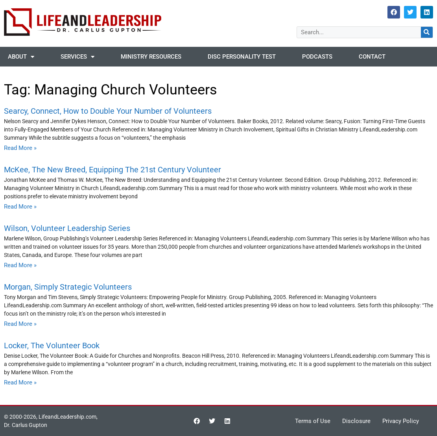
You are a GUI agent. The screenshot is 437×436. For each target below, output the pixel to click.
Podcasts (317, 56)
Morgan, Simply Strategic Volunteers (68, 287)
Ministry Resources (151, 56)
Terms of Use (312, 421)
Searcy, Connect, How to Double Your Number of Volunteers (108, 111)
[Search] (427, 32)
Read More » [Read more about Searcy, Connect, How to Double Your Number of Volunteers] (20, 147)
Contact (372, 56)
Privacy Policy (400, 421)
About (21, 57)
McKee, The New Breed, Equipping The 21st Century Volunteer (112, 169)
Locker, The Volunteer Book (52, 345)
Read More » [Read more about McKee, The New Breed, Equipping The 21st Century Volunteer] (20, 206)
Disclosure (356, 421)
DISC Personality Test (242, 56)
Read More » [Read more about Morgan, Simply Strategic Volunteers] (20, 323)
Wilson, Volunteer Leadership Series (67, 228)
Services (77, 57)
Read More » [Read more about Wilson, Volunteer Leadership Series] (20, 265)
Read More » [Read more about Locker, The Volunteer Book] (20, 382)
